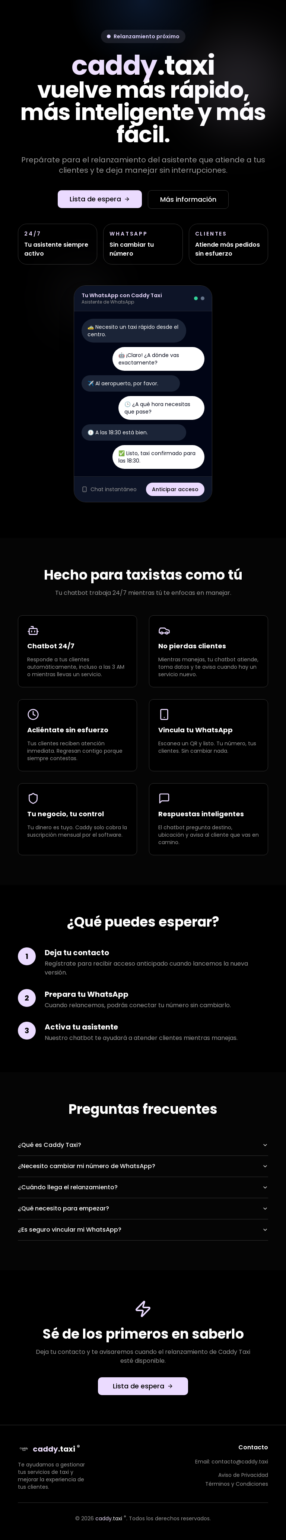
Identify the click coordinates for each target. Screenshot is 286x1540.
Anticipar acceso (175, 489)
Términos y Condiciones (236, 1484)
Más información (188, 199)
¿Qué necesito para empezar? (143, 1208)
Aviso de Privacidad (243, 1475)
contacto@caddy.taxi (240, 1461)
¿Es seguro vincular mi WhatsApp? (143, 1229)
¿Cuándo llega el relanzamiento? (143, 1187)
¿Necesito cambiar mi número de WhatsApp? (143, 1166)
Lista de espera (100, 199)
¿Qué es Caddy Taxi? (143, 1145)
